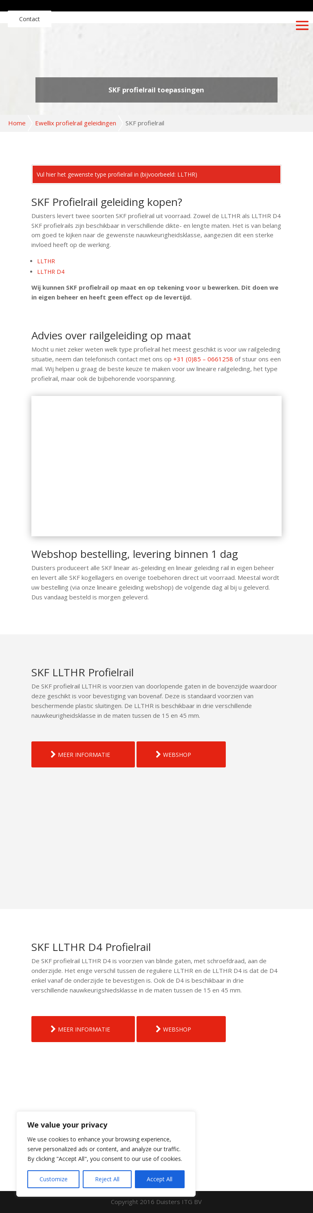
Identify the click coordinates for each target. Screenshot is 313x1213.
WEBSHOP (177, 754)
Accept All (159, 1179)
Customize (54, 1179)
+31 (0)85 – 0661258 (203, 359)
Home (17, 123)
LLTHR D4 (50, 271)
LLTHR (46, 261)
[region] (106, 1154)
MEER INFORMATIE (84, 754)
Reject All (107, 1179)
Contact (29, 19)
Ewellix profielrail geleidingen (75, 123)
